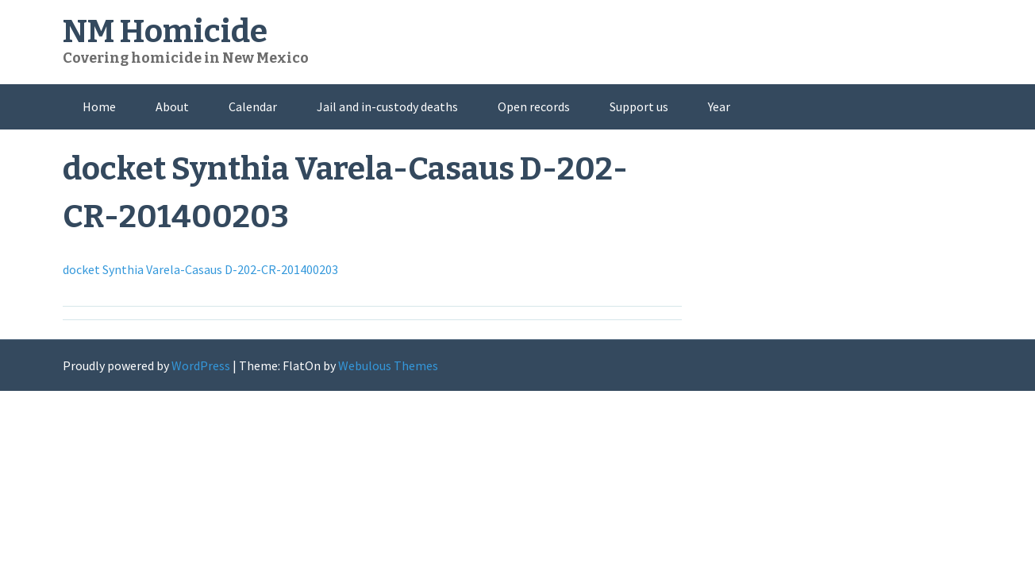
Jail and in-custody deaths (387, 106)
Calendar (253, 106)
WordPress (200, 365)
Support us (639, 106)
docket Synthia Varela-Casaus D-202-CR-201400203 (200, 269)
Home (99, 106)
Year (719, 106)
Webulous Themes (388, 365)
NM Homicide (165, 32)
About (172, 106)
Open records (534, 106)
